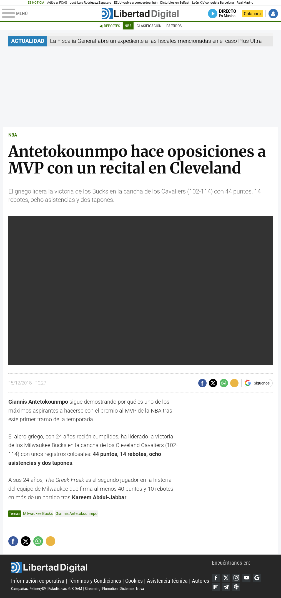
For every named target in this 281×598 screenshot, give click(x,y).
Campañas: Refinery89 (28, 588)
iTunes (237, 587)
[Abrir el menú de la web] (51, 14)
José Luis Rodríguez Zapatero (90, 2)
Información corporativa (37, 581)
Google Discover (258, 578)
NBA (128, 26)
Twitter (226, 578)
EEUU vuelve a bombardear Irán (135, 2)
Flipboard (216, 587)
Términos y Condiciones (95, 581)
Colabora (252, 13)
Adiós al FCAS (57, 2)
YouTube (247, 578)
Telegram (226, 587)
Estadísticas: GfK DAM (65, 588)
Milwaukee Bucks (38, 513)
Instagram (237, 578)
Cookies (134, 581)
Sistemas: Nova (132, 588)
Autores (200, 581)
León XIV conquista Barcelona (213, 2)
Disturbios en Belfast (174, 2)
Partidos (174, 26)
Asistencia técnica (167, 581)
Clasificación (149, 26)
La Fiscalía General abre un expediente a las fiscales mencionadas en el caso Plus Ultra (156, 41)
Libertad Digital (111, 567)
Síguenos (262, 383)
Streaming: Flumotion (101, 588)
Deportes (112, 26)
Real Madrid (245, 2)
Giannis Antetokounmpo (76, 513)
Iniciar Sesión (273, 13)
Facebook (216, 578)
